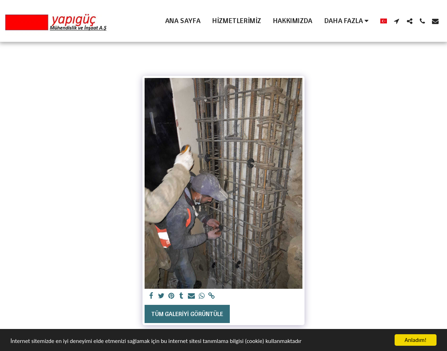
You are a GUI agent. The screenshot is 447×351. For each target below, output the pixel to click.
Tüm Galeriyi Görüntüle (187, 313)
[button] (396, 20)
